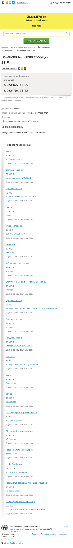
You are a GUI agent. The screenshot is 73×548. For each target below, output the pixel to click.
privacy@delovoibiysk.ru (13, 543)
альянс (8, 215)
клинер (9, 394)
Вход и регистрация (62, 3)
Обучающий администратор (19, 431)
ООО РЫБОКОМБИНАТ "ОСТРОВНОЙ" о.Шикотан (25, 510)
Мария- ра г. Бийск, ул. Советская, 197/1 (21, 197)
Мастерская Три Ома (14, 421)
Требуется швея (12, 383)
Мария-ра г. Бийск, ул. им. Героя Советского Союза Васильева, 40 (31, 308)
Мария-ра (9, 290)
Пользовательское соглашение (54, 534)
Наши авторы (22, 3)
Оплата (35, 534)
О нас (66, 526)
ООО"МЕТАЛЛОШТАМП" (15, 234)
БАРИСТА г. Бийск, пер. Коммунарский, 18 (26, 282)
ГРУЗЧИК (10, 356)
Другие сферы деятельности (23, 47)
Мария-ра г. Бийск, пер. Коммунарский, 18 (22, 365)
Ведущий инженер (14, 170)
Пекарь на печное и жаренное (20, 450)
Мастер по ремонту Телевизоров (21, 412)
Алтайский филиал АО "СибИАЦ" (18, 178)
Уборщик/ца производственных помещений (26, 483)
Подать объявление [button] (36, 41)
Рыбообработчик (14, 464)
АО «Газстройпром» (13, 491)
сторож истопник (14, 226)
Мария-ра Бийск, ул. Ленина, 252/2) (19, 346)
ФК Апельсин (11, 402)
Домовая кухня (11, 454)
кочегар (9, 207)
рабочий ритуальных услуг (18, 263)
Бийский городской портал (36, 20)
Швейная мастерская (14, 159)
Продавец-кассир (14, 188)
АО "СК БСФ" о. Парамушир (16, 472)
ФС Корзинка (11, 439)
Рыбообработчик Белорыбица (20, 501)
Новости (36, 26)
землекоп (10, 244)
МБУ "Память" (11, 253)
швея (8, 151)
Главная (4, 47)
